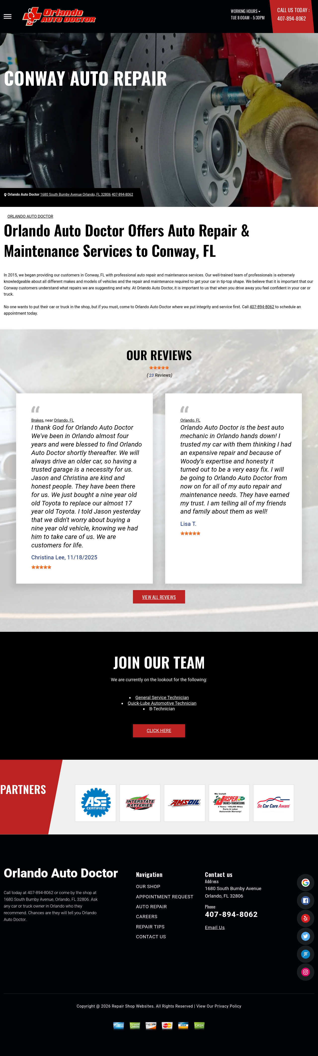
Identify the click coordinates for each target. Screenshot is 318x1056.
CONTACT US (151, 937)
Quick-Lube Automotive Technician (162, 703)
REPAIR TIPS (150, 927)
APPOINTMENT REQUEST (165, 897)
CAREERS (147, 916)
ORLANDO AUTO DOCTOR (30, 216)
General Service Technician (162, 697)
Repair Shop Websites (133, 1006)
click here (159, 730)
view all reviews (159, 596)
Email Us (215, 927)
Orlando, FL (64, 420)
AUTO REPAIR (151, 906)
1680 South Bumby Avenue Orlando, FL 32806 (75, 194)
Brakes (37, 420)
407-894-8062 (291, 18)
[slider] (159, 368)
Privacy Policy (228, 1006)
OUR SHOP (148, 886)
